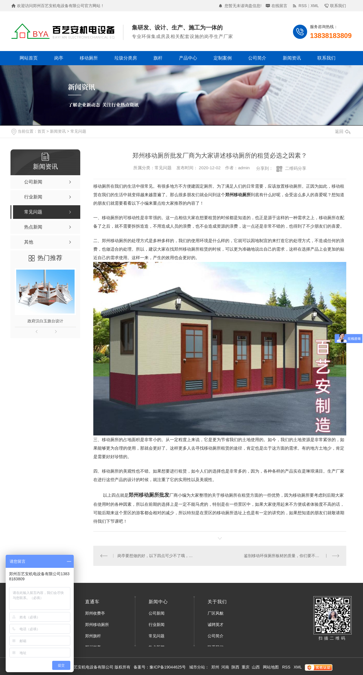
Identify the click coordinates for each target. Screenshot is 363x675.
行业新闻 (156, 624)
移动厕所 (89, 58)
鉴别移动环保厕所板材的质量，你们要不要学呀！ (287, 555)
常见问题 (78, 131)
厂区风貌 (215, 613)
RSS (303, 5)
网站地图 (271, 667)
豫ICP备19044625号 (167, 667)
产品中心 (188, 58)
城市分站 (197, 667)
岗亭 (58, 58)
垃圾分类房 (125, 58)
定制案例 (223, 58)
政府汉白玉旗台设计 (45, 321)
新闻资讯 (292, 58)
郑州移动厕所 (114, 240)
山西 (256, 667)
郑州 (215, 667)
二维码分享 (295, 168)
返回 (342, 131)
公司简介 (257, 58)
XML (315, 5)
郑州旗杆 (93, 636)
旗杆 (157, 58)
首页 (41, 131)
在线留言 (279, 5)
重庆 (246, 667)
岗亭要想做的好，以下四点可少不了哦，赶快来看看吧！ (156, 555)
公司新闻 (156, 613)
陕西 (235, 667)
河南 (225, 667)
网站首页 (29, 58)
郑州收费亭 (95, 613)
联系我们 (338, 5)
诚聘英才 (215, 624)
